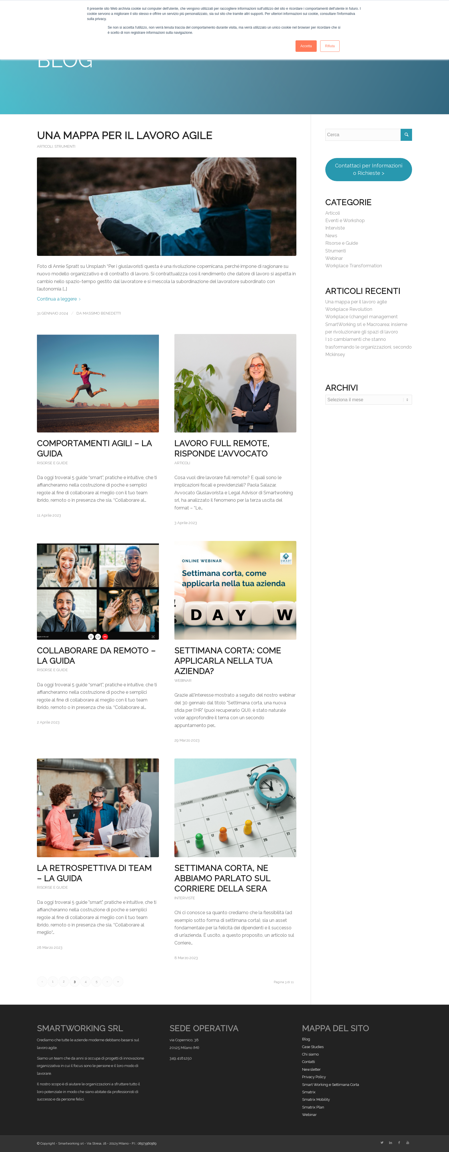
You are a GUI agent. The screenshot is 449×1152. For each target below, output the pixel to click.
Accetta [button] (306, 46)
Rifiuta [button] (330, 46)
